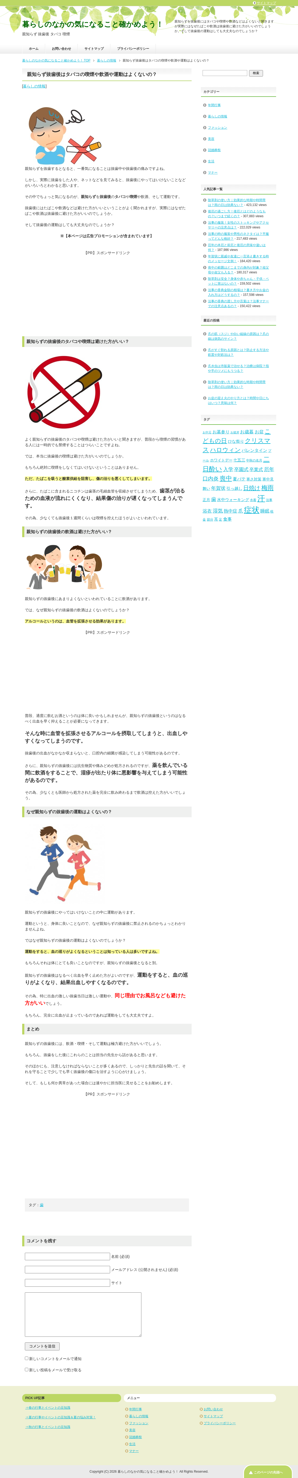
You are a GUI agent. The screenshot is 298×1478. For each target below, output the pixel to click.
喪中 (226, 478)
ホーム (33, 49)
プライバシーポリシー (133, 49)
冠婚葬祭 (214, 150)
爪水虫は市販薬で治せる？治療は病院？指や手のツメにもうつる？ (238, 368)
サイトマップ (94, 49)
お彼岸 (234, 432)
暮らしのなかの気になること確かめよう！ (92, 24)
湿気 (218, 511)
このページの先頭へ (268, 1472)
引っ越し (234, 488)
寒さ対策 (253, 479)
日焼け (251, 488)
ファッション (217, 127)
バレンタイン (254, 450)
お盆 (259, 431)
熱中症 (230, 511)
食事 (227, 519)
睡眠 (264, 511)
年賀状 (218, 488)
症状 (252, 510)
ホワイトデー (221, 460)
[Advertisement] (107, 293)
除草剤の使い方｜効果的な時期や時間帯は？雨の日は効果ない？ (237, 384)
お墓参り (221, 431)
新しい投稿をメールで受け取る (55, 1370)
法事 (269, 500)
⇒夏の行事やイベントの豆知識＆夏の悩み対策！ (60, 1417)
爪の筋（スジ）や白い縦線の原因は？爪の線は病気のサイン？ (238, 336)
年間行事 (214, 105)
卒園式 (241, 469)
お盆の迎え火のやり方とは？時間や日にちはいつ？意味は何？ (238, 400)
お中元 (207, 432)
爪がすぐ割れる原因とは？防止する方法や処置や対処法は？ (238, 352)
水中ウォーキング (233, 500)
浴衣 (207, 511)
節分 (210, 519)
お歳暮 (247, 431)
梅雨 (267, 487)
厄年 (269, 469)
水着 (253, 500)
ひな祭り (236, 441)
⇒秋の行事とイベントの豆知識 (47, 1427)
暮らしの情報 (34, 86)
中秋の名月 (254, 460)
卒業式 (256, 469)
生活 (211, 161)
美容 (211, 139)
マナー (213, 172)
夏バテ (239, 478)
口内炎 (211, 479)
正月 (206, 500)
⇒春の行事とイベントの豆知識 (47, 1408)
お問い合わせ (61, 49)
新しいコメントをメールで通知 (55, 1359)
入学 (228, 469)
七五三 (239, 460)
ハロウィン (225, 449)
